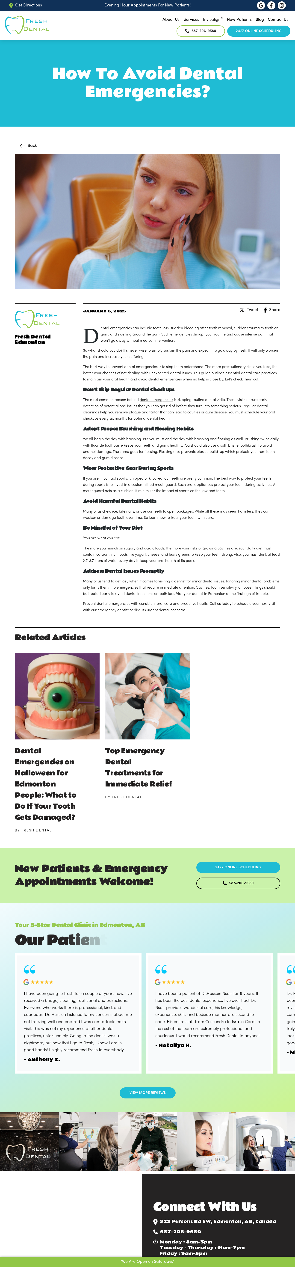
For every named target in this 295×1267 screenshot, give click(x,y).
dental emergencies (156, 400)
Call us (215, 604)
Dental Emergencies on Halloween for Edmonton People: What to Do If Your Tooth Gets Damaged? (45, 784)
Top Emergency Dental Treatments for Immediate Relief (138, 768)
